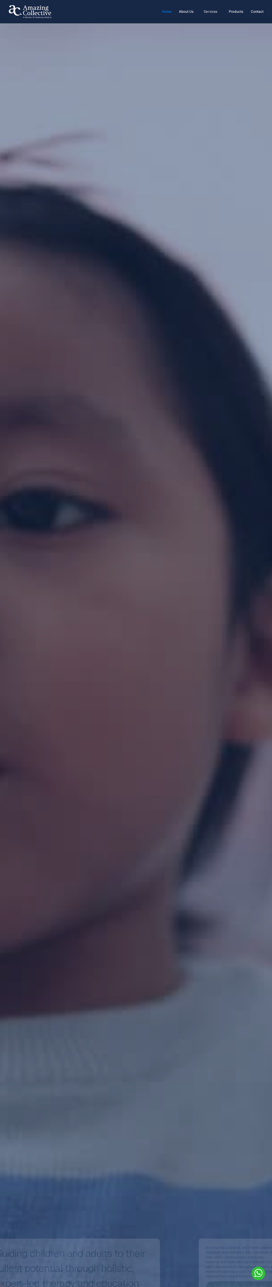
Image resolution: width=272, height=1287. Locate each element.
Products (236, 11)
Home (166, 11)
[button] (211, 11)
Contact (257, 11)
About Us (186, 11)
